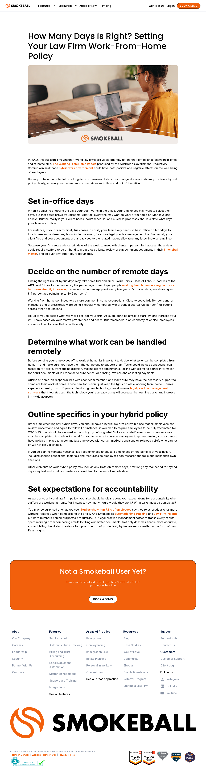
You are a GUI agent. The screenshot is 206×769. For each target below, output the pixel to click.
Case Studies (132, 645)
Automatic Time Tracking (65, 645)
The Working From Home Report (74, 164)
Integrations (57, 687)
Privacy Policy (67, 754)
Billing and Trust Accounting (59, 654)
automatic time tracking (131, 513)
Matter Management (62, 674)
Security (17, 658)
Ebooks (128, 665)
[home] (18, 6)
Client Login (168, 665)
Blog (126, 638)
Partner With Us (22, 665)
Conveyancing (95, 645)
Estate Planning (96, 658)
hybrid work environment (76, 168)
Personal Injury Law (99, 665)
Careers (17, 645)
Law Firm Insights (166, 513)
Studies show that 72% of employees (105, 509)
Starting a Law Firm (135, 685)
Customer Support (172, 658)
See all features (59, 694)
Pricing (106, 6)
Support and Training (63, 680)
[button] (44, 5)
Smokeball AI (58, 638)
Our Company (21, 638)
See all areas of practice (102, 679)
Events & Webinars (135, 672)
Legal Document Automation (60, 665)
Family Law (93, 638)
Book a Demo (103, 599)
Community (130, 658)
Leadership (19, 652)
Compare (18, 672)
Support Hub (168, 638)
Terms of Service (20, 754)
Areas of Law (88, 6)
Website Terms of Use (44, 754)
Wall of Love (131, 652)
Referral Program (134, 679)
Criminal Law (94, 672)
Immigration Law (97, 652)
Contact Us (167, 645)
